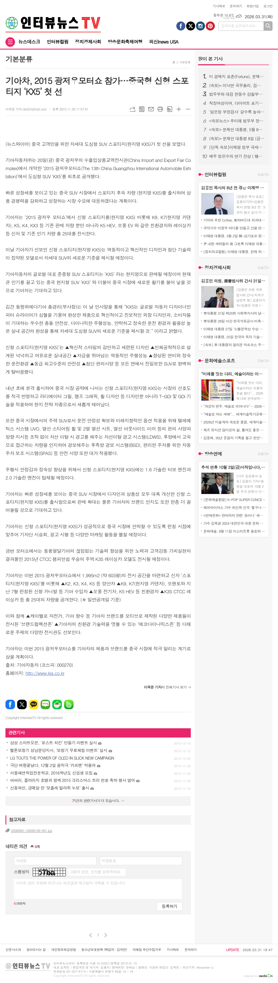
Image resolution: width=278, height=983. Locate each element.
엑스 (22, 704)
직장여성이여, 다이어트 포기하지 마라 (237, 103)
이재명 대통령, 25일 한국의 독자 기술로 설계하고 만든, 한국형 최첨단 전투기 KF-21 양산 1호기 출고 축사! (234, 336)
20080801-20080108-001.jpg (31, 830)
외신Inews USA (164, 41)
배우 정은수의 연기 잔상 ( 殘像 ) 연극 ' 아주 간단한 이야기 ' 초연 (237, 156)
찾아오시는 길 (36, 949)
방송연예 (213, 454)
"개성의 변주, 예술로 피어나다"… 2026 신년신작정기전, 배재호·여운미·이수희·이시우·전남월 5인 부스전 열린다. (234, 406)
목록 (141, 109)
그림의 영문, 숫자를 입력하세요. (95, 872)
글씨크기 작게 (188, 109)
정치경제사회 (88, 41)
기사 (210, 59)
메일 (151, 109)
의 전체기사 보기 (165, 687)
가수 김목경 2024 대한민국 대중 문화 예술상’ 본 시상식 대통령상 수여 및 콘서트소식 (234, 523)
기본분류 (185, 62)
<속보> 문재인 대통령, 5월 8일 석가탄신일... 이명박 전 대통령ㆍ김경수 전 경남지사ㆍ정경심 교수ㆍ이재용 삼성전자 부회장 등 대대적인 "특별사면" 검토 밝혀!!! (237, 129)
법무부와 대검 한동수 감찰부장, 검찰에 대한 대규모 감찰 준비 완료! (237, 94)
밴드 (69, 704)
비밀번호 (109, 860)
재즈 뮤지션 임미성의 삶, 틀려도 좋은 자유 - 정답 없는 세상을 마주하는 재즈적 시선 (234, 429)
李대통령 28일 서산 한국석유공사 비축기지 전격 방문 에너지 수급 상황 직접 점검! (234, 321)
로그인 (268, 6)
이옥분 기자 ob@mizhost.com (26, 109)
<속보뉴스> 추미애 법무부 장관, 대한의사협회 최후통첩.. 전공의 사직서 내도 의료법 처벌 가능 (237, 121)
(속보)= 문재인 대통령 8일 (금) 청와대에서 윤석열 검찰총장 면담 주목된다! (237, 138)
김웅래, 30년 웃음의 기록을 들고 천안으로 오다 (234, 437)
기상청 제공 (228, 18)
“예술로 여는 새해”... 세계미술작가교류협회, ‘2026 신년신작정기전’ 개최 (234, 414)
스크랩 (169, 109)
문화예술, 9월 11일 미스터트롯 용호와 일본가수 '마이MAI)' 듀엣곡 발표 (234, 531)
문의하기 (236, 6)
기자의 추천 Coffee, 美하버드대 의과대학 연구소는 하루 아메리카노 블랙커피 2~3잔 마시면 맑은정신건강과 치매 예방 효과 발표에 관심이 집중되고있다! (234, 220)
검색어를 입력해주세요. (238, 25)
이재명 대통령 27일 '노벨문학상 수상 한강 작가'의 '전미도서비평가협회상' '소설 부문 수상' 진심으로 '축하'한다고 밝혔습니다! (234, 328)
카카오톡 (33, 704)
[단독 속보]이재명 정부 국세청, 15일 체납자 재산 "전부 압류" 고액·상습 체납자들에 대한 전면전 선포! (237, 147)
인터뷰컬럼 (57, 41)
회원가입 (252, 6)
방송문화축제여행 (125, 41)
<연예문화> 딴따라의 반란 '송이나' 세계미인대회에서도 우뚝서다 (234, 515)
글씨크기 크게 (179, 109)
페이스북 (10, 704)
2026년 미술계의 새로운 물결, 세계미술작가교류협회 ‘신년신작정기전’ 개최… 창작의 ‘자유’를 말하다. (234, 422)
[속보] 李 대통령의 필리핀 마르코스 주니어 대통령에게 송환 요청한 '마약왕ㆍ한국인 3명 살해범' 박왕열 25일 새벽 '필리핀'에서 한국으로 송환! (234, 344)
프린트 (160, 109)
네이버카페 (57, 704)
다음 (105, 935)
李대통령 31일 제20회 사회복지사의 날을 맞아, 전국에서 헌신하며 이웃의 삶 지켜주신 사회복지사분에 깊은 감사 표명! (234, 313)
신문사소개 (13, 949)
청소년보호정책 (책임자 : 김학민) (104, 949)
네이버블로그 (45, 704)
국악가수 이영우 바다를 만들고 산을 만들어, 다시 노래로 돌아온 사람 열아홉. (234, 228)
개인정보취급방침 (63, 949)
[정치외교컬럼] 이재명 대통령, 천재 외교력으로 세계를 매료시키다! (234, 251)
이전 (90, 935)
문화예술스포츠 (219, 360)
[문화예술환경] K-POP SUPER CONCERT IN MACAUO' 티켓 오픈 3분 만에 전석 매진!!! (234, 499)
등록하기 (169, 906)
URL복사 (132, 109)
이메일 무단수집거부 (146, 949)
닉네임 (21, 860)
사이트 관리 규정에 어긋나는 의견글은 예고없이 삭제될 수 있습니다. (71, 883)
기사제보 (219, 6)
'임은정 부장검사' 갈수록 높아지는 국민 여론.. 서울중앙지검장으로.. (237, 112)
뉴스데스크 (29, 41)
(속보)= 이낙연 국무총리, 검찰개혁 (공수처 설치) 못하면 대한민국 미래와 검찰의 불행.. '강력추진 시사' (237, 85)
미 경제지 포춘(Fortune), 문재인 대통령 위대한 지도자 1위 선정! (237, 76)
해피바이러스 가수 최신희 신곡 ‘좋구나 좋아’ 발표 (234, 507)
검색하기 (268, 26)
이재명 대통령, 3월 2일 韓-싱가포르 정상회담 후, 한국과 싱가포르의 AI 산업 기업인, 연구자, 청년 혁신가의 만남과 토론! (234, 235)
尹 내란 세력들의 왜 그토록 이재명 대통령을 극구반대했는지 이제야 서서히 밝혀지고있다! (234, 243)
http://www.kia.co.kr (44, 673)
